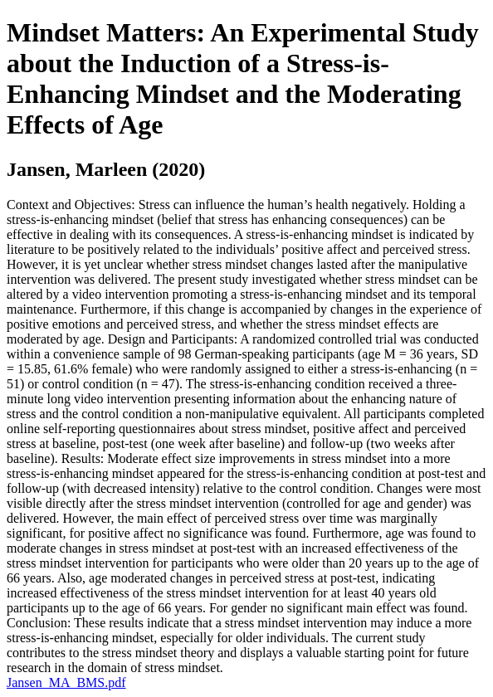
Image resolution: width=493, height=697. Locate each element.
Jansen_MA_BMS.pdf (66, 682)
